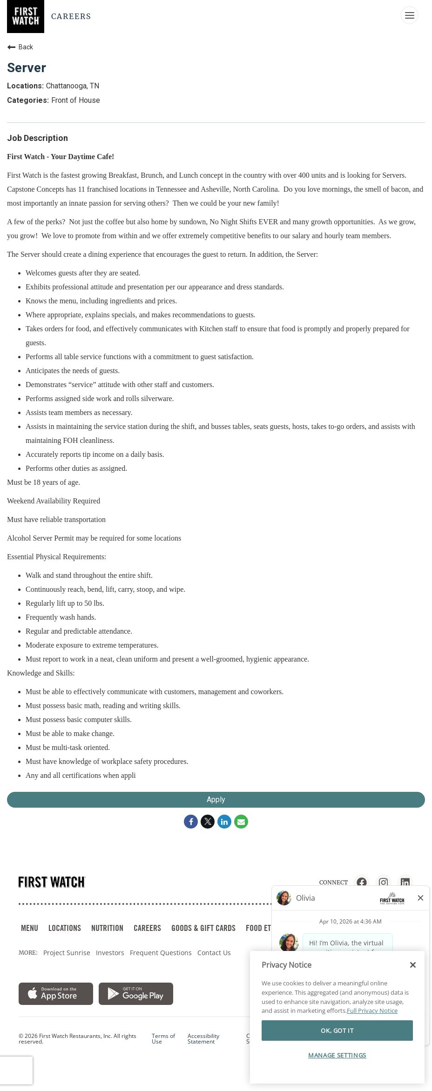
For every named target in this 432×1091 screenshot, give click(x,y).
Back (20, 47)
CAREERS (147, 928)
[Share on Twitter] (207, 821)
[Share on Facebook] (190, 821)
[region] (337, 1017)
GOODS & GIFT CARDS (203, 928)
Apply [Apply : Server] (216, 799)
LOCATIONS (64, 928)
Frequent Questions (161, 952)
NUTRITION (107, 928)
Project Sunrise (66, 952)
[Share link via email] (241, 821)
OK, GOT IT (337, 1030)
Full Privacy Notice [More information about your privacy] (372, 1010)
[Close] (413, 965)
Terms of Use (163, 1038)
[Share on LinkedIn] (224, 821)
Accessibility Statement (203, 1038)
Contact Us (214, 952)
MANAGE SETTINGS (337, 1055)
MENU (29, 928)
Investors (110, 952)
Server (26, 67)
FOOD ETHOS (264, 928)
